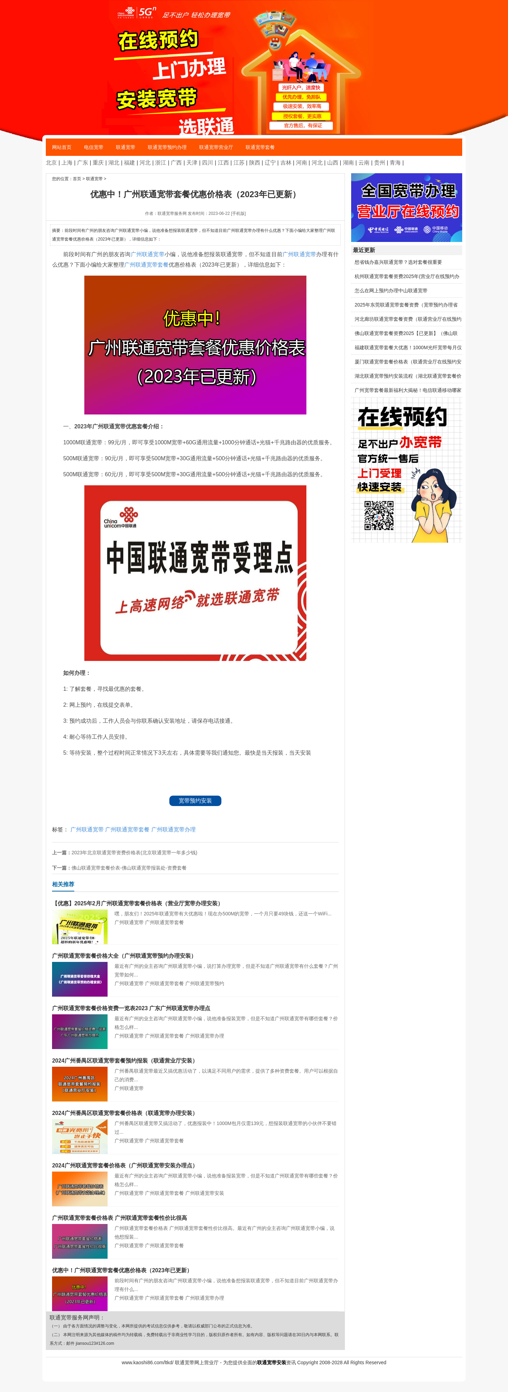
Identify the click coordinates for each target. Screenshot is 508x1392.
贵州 (379, 163)
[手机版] (238, 213)
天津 (191, 163)
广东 (82, 163)
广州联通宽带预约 (204, 983)
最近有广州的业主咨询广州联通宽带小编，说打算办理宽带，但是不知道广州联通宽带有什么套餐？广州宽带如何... (195, 964)
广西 (176, 163)
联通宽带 (125, 147)
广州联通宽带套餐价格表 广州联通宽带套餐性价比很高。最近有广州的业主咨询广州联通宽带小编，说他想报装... (195, 1227)
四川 (207, 163)
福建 (129, 163)
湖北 (113, 163)
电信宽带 (93, 147)
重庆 (98, 163)
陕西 (254, 163)
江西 (223, 163)
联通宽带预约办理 (167, 147)
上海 (67, 163)
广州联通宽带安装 (204, 1193)
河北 (145, 163)
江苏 (239, 163)
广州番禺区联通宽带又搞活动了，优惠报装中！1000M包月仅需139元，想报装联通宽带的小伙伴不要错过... (195, 1122)
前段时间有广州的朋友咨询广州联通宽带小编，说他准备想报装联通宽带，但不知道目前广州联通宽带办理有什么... (195, 1279)
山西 (332, 163)
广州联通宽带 (147, 254)
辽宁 (270, 163)
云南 (364, 163)
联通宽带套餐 (260, 147)
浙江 (160, 163)
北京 (51, 163)
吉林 (285, 163)
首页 (77, 178)
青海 (395, 163)
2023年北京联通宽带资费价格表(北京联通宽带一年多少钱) (134, 852)
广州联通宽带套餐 (146, 265)
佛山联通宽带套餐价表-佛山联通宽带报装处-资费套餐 (128, 868)
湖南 (348, 163)
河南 (301, 163)
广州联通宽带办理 (173, 829)
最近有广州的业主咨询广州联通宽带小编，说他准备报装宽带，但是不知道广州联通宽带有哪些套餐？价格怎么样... (195, 1017)
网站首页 (61, 147)
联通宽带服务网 (172, 213)
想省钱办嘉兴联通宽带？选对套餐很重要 (398, 262)
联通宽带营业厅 (216, 147)
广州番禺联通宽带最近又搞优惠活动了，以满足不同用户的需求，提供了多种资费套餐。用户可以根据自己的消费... (195, 1069)
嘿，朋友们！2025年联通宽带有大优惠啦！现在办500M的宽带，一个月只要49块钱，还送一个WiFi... (195, 907)
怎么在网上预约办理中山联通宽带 (391, 290)
